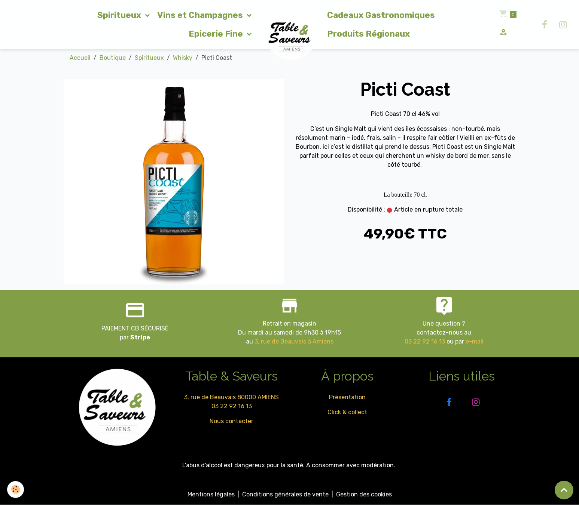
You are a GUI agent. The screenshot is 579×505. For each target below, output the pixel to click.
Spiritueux (120, 15)
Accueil (80, 57)
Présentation (347, 397)
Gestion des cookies (364, 494)
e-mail (475, 341)
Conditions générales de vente (285, 494)
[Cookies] (15, 489)
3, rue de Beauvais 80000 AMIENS (231, 397)
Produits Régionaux (368, 34)
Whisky (182, 57)
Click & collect (347, 412)
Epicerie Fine (217, 34)
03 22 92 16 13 (425, 341)
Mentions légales (211, 494)
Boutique (113, 57)
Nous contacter (231, 421)
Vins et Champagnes (201, 15)
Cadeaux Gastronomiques (381, 15)
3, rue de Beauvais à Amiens (294, 341)
